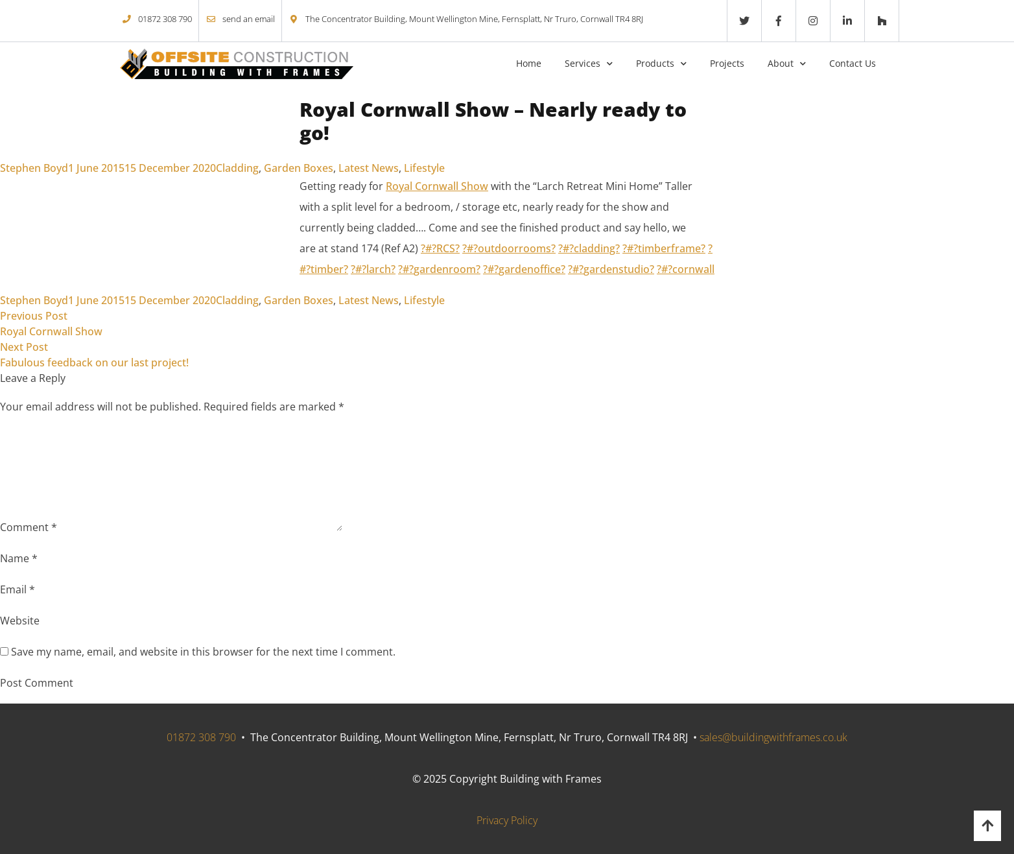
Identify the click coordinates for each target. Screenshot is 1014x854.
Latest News (368, 168)
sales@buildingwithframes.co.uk (773, 737)
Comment (28, 527)
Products (655, 63)
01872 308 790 (165, 19)
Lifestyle (424, 168)
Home (528, 63)
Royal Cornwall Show (437, 186)
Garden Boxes (298, 168)
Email (17, 589)
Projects (727, 63)
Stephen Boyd (34, 168)
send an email (248, 19)
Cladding (237, 168)
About (781, 63)
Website (20, 620)
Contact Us (852, 63)
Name (19, 558)
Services (582, 63)
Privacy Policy (507, 820)
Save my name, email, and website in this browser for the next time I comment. (203, 652)
